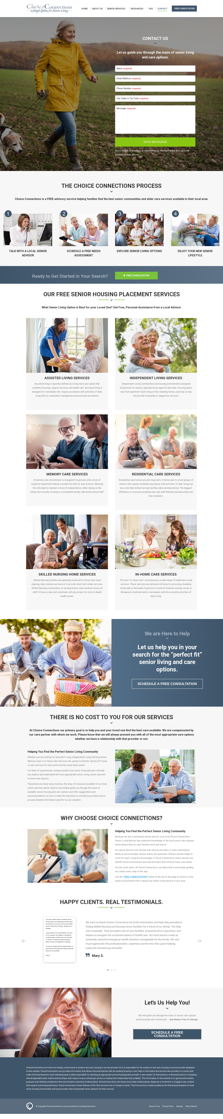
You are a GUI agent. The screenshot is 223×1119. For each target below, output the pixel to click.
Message (126, 113)
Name (124, 73)
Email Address (128, 83)
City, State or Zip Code (132, 103)
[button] (23, 946)
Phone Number (128, 93)
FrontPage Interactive (86, 1111)
